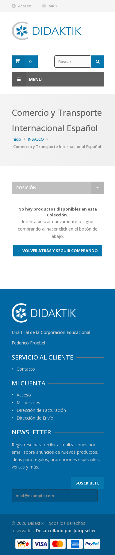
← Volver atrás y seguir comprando (57, 250)
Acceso (24, 6)
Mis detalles (28, 402)
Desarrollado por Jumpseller (66, 530)
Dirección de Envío (35, 418)
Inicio (16, 139)
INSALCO (36, 139)
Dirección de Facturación (41, 410)
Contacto (26, 369)
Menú (27, 79)
